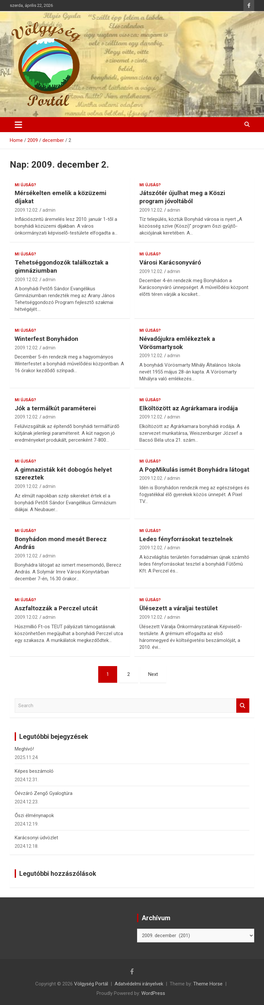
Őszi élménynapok (34, 815)
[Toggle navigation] (18, 124)
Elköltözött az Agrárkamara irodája (188, 408)
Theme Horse (208, 984)
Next (153, 674)
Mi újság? (25, 185)
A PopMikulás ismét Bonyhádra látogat (194, 469)
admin (48, 210)
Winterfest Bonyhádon (46, 339)
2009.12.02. (27, 210)
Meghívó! (24, 749)
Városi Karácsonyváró (170, 262)
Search (242, 705)
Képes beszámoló (34, 771)
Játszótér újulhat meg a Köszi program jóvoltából (182, 197)
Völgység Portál (91, 984)
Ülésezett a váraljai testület (178, 608)
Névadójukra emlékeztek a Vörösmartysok (177, 343)
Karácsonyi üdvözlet (36, 838)
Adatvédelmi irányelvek (139, 984)
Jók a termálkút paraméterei (55, 408)
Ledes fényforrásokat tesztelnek (186, 539)
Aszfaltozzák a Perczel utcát (56, 608)
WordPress (153, 993)
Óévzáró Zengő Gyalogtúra (43, 793)
